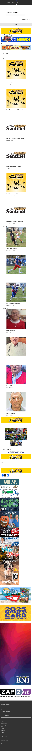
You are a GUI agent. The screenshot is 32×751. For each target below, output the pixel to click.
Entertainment (4, 723)
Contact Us (9, 2)
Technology (3, 725)
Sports (2, 721)
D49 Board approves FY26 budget (13, 166)
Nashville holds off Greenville (12, 275)
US (1, 719)
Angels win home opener (11, 248)
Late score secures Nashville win (13, 303)
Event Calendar (4, 742)
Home (2, 708)
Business (3, 730)
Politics (2, 726)
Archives (23, 2)
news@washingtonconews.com (16, 452)
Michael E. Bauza (10, 385)
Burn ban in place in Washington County (15, 138)
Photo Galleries (4, 743)
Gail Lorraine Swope (10, 330)
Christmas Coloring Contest (16, 0)
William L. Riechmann (11, 358)
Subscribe (19, 2)
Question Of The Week (5, 711)
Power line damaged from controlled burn (15, 221)
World (2, 728)
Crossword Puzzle (4, 740)
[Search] (15, 15)
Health (2, 732)
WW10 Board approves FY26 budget (14, 193)
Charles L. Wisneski (10, 413)
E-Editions (14, 2)
